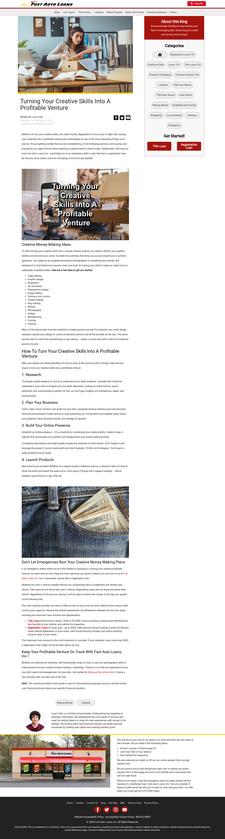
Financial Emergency (160, 75)
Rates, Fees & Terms (134, 12)
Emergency (174, 126)
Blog (104, 803)
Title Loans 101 (193, 64)
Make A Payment (114, 12)
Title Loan (159, 148)
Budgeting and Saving (184, 106)
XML (122, 803)
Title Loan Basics (183, 85)
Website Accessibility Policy (89, 817)
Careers (173, 12)
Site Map (113, 803)
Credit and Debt (155, 64)
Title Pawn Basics (165, 95)
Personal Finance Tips (187, 75)
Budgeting (156, 116)
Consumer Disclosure (157, 12)
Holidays (192, 116)
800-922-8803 (143, 817)
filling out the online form (101, 672)
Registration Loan (189, 147)
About (57, 12)
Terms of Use (133, 803)
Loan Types (69, 12)
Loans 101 (174, 64)
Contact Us (93, 803)
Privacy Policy (148, 803)
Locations (99, 12)
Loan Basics (185, 95)
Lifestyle (86, 702)
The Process (84, 12)
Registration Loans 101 (182, 54)
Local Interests (174, 116)
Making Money (65, 702)
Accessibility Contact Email (119, 817)
